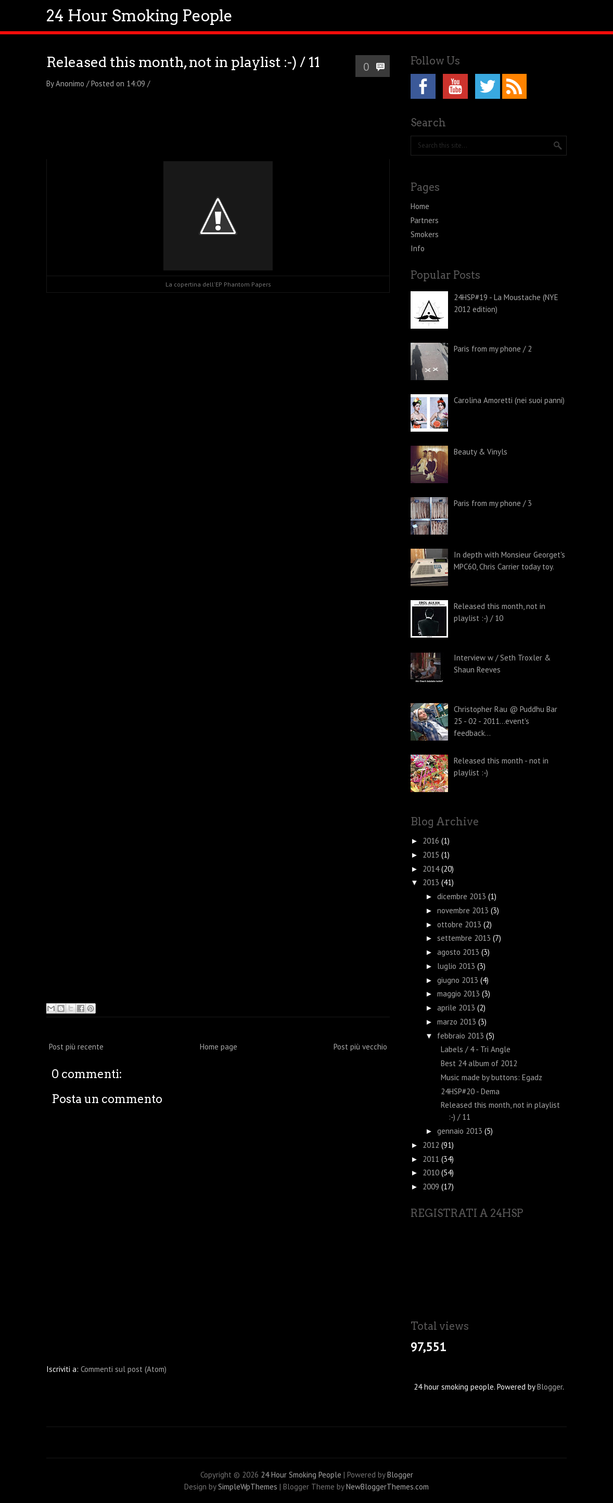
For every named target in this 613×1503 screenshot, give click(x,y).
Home (420, 206)
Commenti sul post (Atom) (124, 1369)
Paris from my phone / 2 (493, 349)
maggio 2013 (459, 994)
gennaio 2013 (460, 1131)
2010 (432, 1172)
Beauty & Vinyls (480, 452)
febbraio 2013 (461, 1036)
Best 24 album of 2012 (479, 1063)
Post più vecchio (360, 1047)
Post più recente (76, 1047)
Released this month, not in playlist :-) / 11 (183, 62)
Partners (425, 220)
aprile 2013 (457, 1008)
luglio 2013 (457, 966)
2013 (432, 882)
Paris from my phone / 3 (493, 503)
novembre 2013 (464, 910)
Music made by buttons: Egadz (491, 1077)
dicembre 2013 (462, 896)
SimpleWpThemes (247, 1487)
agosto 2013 (459, 952)
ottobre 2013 (460, 924)
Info (418, 248)
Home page (218, 1047)
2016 (432, 841)
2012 (432, 1145)
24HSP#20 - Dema (470, 1091)
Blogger (550, 1387)
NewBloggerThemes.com (387, 1487)
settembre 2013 (465, 938)
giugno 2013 (458, 980)
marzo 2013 (457, 1022)
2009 (432, 1186)
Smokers (425, 234)
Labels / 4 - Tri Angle (475, 1049)
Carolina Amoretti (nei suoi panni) (509, 400)
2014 (432, 869)
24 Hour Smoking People (139, 15)
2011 (432, 1159)
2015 (432, 855)
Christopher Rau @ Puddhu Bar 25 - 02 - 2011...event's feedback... (505, 721)
